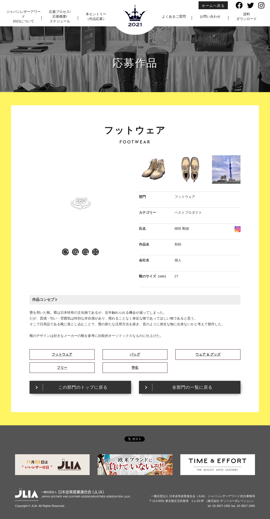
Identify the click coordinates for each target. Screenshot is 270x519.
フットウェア (62, 354)
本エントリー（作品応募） (96, 16)
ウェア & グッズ (207, 354)
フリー (62, 368)
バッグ (135, 354)
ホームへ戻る (213, 6)
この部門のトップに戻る (83, 387)
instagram (237, 229)
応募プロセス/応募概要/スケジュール (60, 16)
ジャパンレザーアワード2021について (23, 16)
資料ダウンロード (246, 16)
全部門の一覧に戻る (192, 387)
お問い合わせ (210, 16)
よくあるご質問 (174, 16)
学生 (135, 368)
